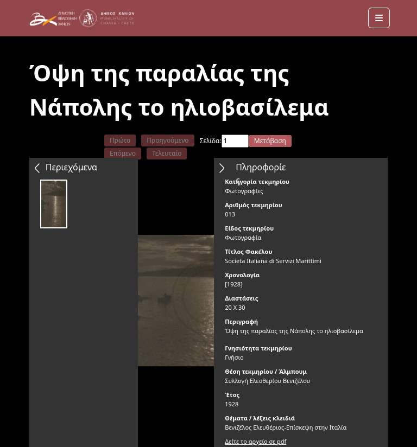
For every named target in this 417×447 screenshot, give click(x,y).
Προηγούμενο (167, 140)
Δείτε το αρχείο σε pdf (255, 441)
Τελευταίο (167, 153)
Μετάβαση (270, 140)
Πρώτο (120, 140)
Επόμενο (123, 153)
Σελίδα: (211, 140)
